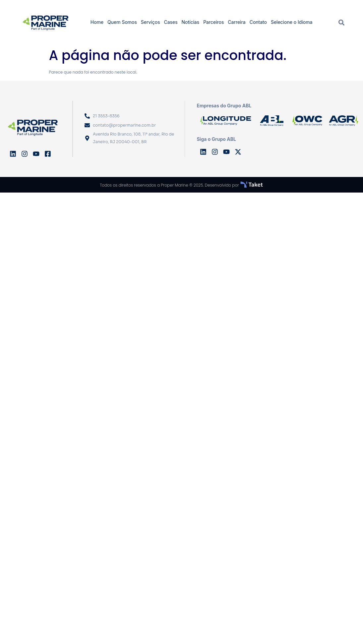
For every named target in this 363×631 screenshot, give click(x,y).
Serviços (150, 22)
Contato (258, 22)
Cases (171, 22)
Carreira (236, 22)
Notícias (191, 22)
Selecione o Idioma (291, 22)
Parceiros (213, 22)
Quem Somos (122, 22)
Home (97, 22)
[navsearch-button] (341, 22)
